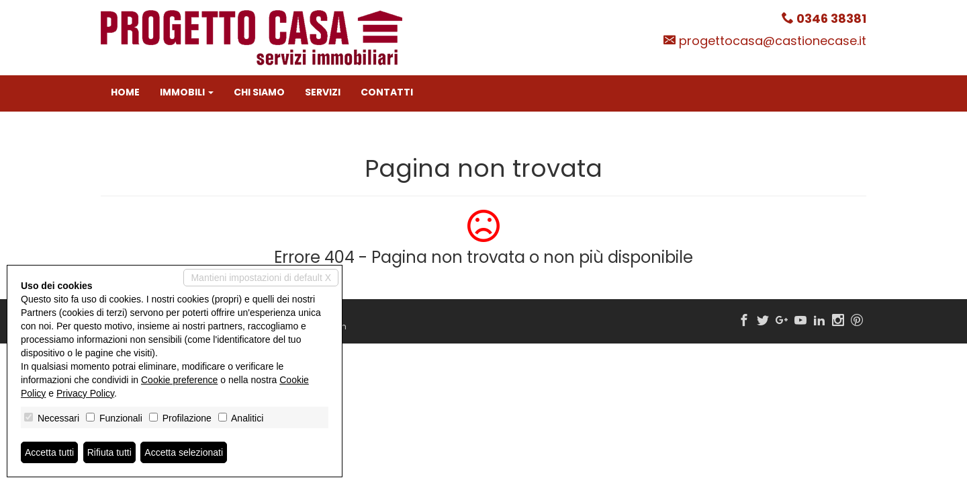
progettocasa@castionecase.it (772, 40)
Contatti (387, 92)
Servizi (322, 92)
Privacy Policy (85, 393)
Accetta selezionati (183, 452)
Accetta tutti (49, 452)
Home (125, 92)
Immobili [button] (187, 92)
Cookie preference (179, 379)
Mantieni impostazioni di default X (261, 277)
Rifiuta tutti (109, 452)
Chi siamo (259, 92)
